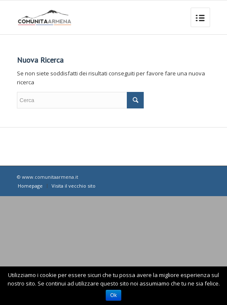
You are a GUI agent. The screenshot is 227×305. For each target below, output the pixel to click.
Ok (113, 295)
